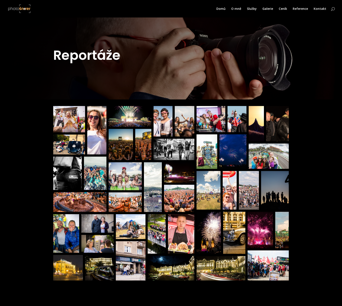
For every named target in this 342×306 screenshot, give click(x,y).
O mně (236, 9)
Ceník (283, 9)
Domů (221, 9)
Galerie (267, 9)
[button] (69, 119)
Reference (300, 9)
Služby (252, 9)
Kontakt (320, 9)
